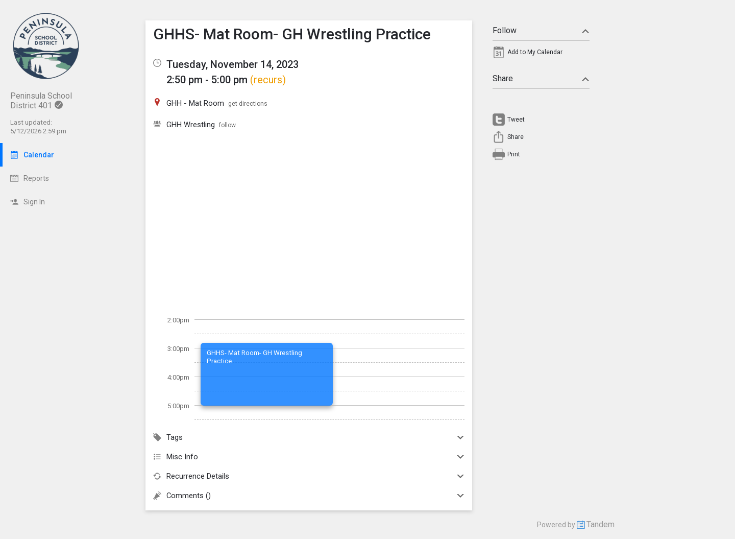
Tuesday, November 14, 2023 (232, 64)
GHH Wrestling (190, 124)
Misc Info (308, 456)
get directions (247, 103)
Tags (308, 437)
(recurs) (268, 80)
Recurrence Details (308, 476)
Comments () (308, 495)
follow (227, 125)
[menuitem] (541, 54)
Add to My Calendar (534, 52)
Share (541, 78)
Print (513, 154)
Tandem (600, 524)
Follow (541, 30)
